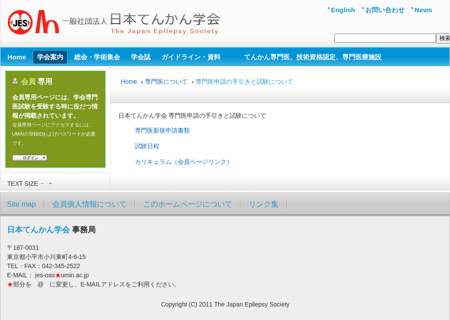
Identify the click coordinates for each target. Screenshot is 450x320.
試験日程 (147, 146)
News (423, 10)
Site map (21, 204)
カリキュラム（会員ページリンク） (184, 161)
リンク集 (263, 204)
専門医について (166, 81)
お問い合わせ (385, 10)
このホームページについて (187, 204)
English (343, 10)
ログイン (30, 158)
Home (129, 81)
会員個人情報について (89, 204)
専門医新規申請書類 (162, 130)
